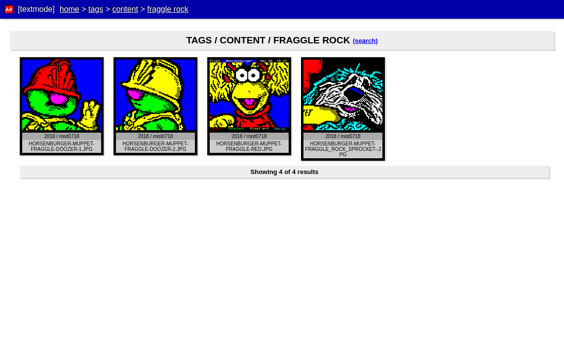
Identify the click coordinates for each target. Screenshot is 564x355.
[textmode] (36, 9)
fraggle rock (167, 9)
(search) (365, 40)
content (125, 9)
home (69, 9)
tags (95, 9)
